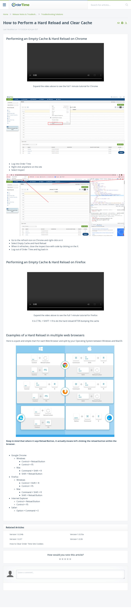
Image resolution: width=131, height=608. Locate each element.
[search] (106, 4)
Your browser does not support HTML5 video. (65, 62)
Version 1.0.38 (76, 539)
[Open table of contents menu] (4, 4)
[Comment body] (70, 574)
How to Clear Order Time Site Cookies (26, 543)
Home (5, 14)
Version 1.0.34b (16, 534)
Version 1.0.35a (77, 534)
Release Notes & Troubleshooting (27, 14)
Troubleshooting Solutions (52, 14)
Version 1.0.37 (16, 539)
